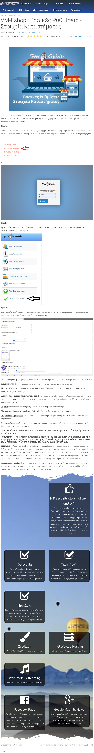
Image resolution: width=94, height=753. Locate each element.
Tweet (3, 751)
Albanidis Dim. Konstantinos (28, 32)
